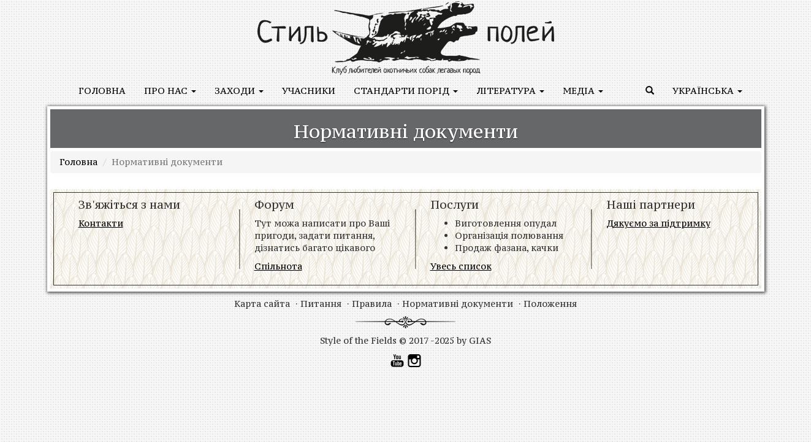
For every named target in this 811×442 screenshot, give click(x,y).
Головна (102, 90)
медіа (583, 90)
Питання (320, 303)
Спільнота (278, 266)
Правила (372, 303)
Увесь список (461, 266)
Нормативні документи (457, 303)
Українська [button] (707, 90)
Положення (550, 303)
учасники (308, 90)
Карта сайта (262, 303)
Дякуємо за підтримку (658, 223)
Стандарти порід (406, 90)
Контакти (100, 223)
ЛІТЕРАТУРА (510, 90)
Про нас (170, 90)
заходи (239, 90)
